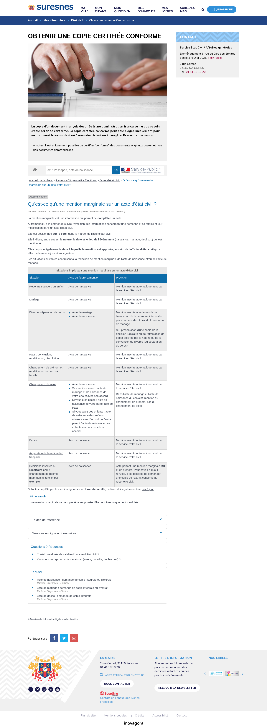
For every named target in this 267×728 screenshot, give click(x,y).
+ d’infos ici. (215, 57)
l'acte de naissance (133, 259)
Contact (182, 715)
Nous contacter (117, 683)
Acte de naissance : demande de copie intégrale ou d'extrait (74, 579)
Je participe (222, 9)
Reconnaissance (39, 286)
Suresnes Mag (187, 9)
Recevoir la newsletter (177, 688)
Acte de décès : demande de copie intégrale (64, 595)
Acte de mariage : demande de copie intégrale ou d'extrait (72, 587)
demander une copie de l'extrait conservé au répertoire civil (138, 477)
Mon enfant (100, 9)
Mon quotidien (122, 9)
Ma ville (84, 9)
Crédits (139, 715)
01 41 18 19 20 (196, 72)
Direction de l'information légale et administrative (54, 619)
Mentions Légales (115, 715)
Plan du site (88, 715)
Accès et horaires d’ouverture (124, 675)
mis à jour (148, 489)
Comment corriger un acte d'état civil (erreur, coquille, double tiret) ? (79, 559)
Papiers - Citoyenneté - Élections (76, 180)
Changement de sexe (42, 384)
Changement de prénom (44, 367)
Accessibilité (160, 715)
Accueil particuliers (41, 180)
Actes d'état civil (109, 180)
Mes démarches (146, 9)
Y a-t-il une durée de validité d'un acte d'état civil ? (68, 554)
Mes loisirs (167, 9)
